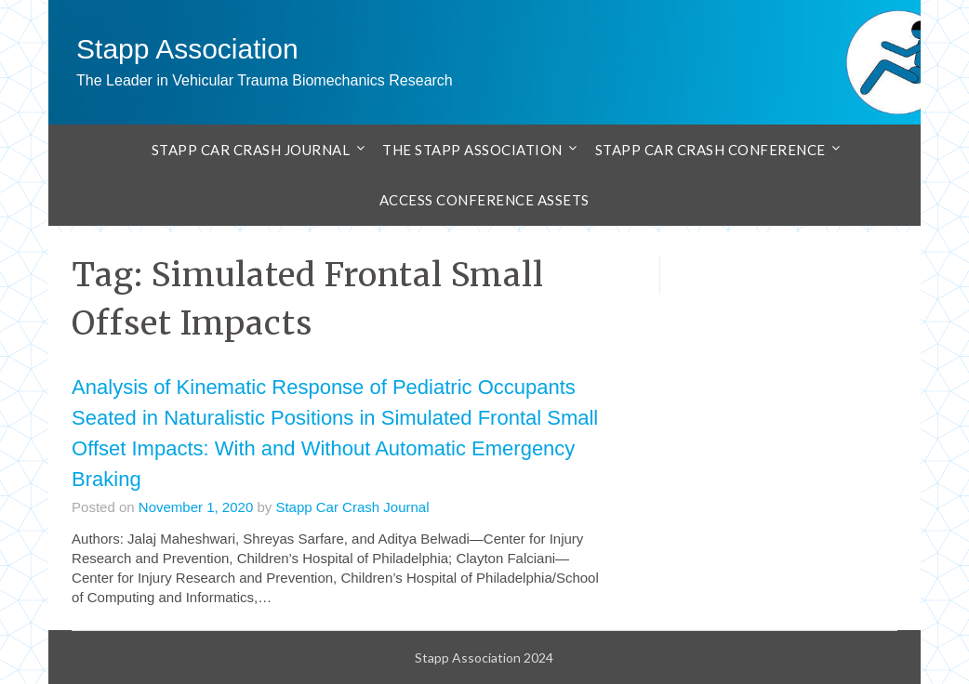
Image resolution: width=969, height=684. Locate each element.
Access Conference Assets (484, 199)
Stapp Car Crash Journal (251, 149)
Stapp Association (187, 48)
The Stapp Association (472, 149)
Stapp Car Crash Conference (710, 149)
